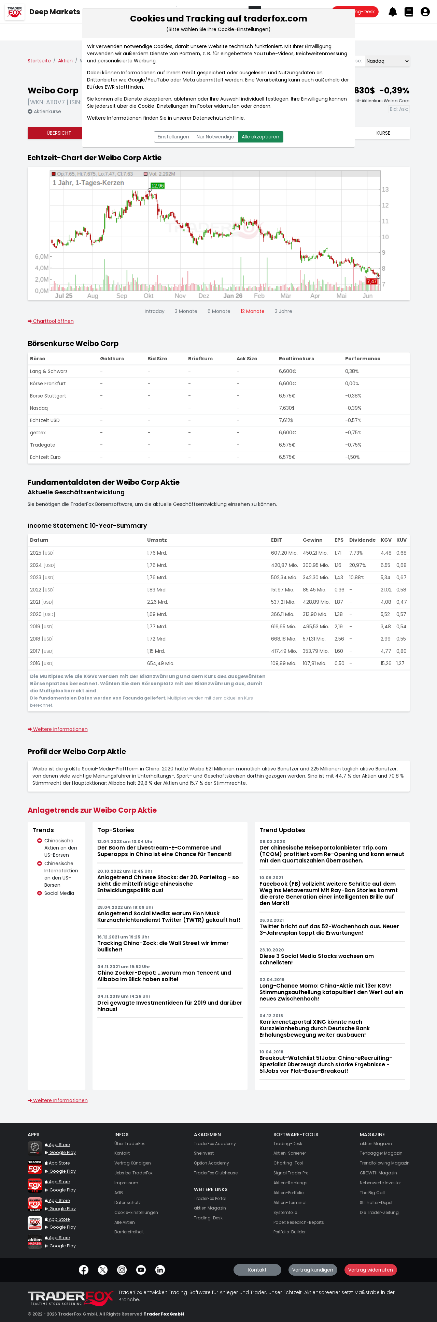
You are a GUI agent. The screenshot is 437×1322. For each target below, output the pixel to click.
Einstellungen (173, 136)
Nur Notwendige (215, 136)
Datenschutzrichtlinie (218, 118)
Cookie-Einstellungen (163, 106)
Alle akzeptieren (260, 136)
